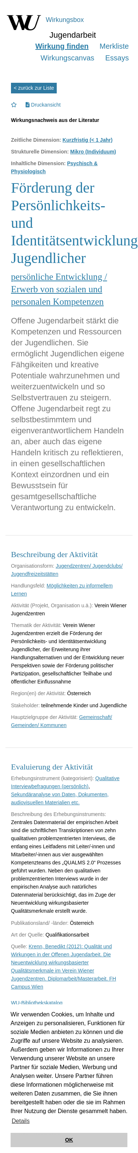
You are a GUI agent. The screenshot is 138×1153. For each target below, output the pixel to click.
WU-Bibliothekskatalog (37, 1003)
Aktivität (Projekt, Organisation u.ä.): (52, 605)
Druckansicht (43, 105)
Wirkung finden (62, 46)
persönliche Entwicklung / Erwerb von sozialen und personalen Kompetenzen (59, 289)
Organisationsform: (32, 566)
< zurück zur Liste (34, 88)
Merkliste (114, 46)
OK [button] (69, 1140)
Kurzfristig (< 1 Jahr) (88, 140)
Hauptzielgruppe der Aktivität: (44, 717)
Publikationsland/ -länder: (39, 923)
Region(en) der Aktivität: (38, 693)
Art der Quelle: (27, 935)
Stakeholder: (25, 705)
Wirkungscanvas (67, 58)
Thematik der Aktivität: (36, 625)
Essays (117, 58)
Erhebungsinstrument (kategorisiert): (52, 778)
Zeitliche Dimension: (36, 140)
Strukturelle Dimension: (40, 152)
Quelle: (19, 946)
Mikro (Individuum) (93, 152)
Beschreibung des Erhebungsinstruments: (58, 814)
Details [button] (21, 1121)
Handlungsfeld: (28, 586)
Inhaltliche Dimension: (38, 163)
